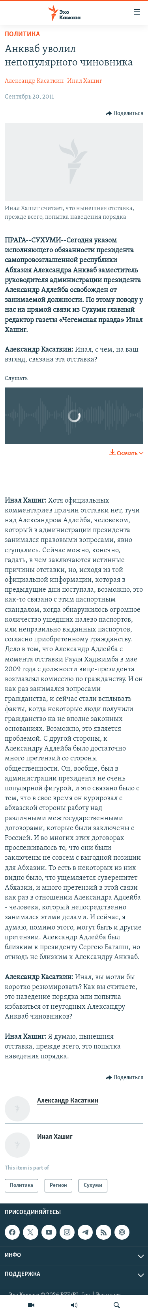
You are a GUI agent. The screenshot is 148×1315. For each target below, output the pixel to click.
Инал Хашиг (84, 81)
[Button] (125, 113)
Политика (22, 34)
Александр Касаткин (34, 81)
